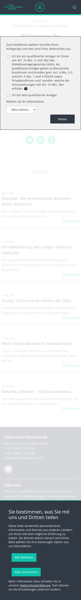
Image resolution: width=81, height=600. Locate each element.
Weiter (62, 119)
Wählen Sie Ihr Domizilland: (25, 101)
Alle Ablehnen (24, 557)
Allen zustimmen (26, 572)
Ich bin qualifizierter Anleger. (35, 95)
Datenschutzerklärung (35, 585)
